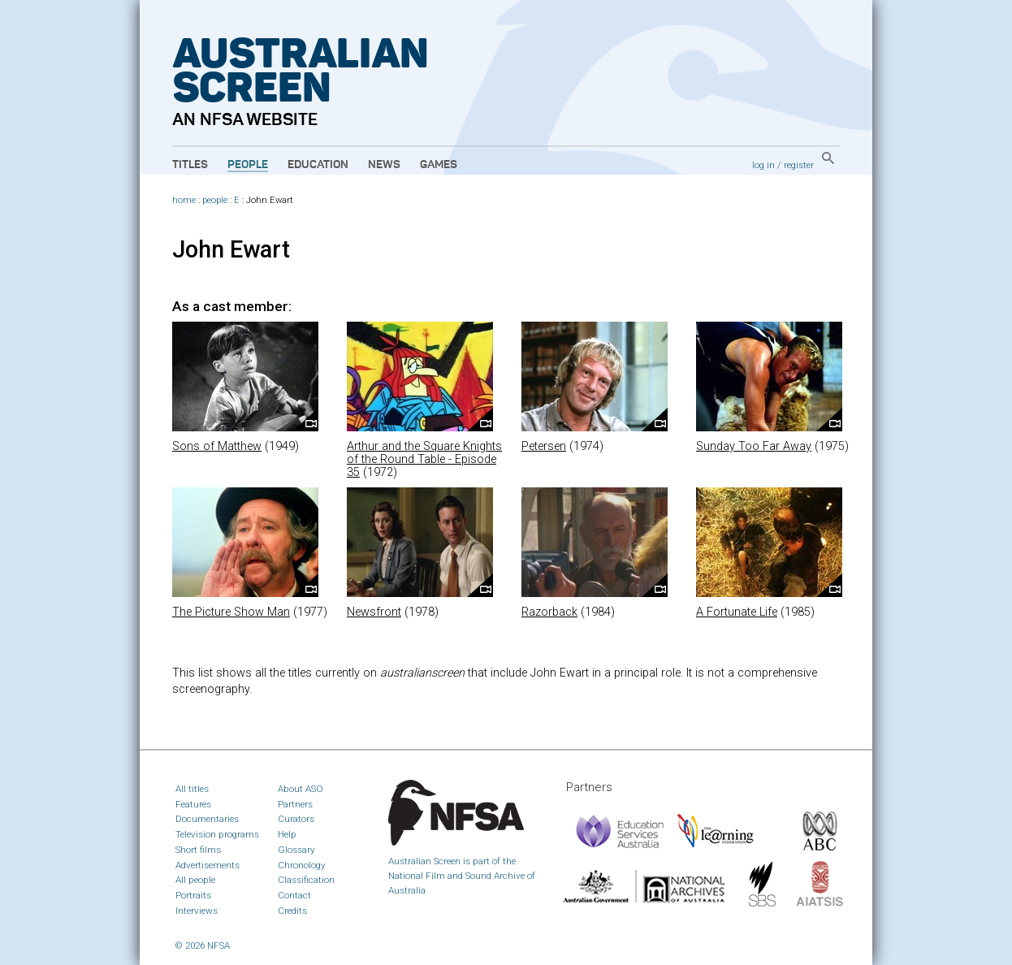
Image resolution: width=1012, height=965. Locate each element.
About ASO (300, 788)
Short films (198, 849)
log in (763, 165)
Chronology (302, 865)
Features (193, 804)
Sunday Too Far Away (753, 446)
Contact (294, 895)
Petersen (543, 446)
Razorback (549, 612)
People (247, 165)
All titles (192, 788)
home (184, 200)
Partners (295, 804)
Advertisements (207, 865)
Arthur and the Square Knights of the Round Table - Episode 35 (424, 459)
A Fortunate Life (736, 612)
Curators (296, 818)
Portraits (193, 895)
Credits (292, 910)
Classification (306, 879)
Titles (190, 165)
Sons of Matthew (217, 446)
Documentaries (207, 818)
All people (195, 879)
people (214, 200)
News (384, 165)
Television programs (217, 834)
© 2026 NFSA (202, 945)
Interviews (196, 910)
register (799, 165)
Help (287, 834)
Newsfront (374, 612)
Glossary (296, 849)
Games (438, 165)
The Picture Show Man (231, 612)
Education (318, 165)
